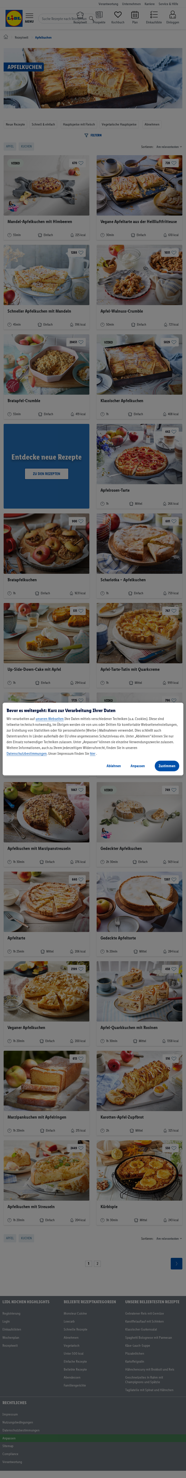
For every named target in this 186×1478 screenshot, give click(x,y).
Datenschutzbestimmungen (27, 753)
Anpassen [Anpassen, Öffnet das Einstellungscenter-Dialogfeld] (138, 766)
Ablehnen (114, 766)
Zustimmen (167, 766)
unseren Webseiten (50, 718)
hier (92, 753)
